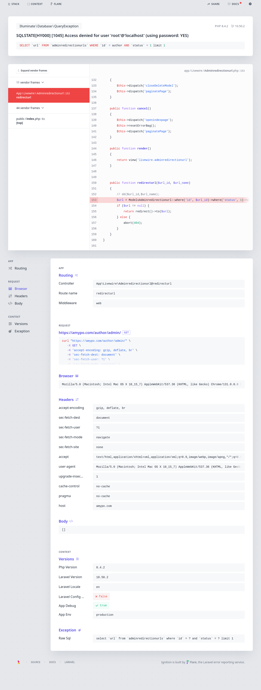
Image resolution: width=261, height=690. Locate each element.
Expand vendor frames (32, 70)
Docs (52, 662)
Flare (191, 662)
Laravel (70, 662)
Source (35, 662)
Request (14, 281)
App (10, 261)
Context (14, 316)
